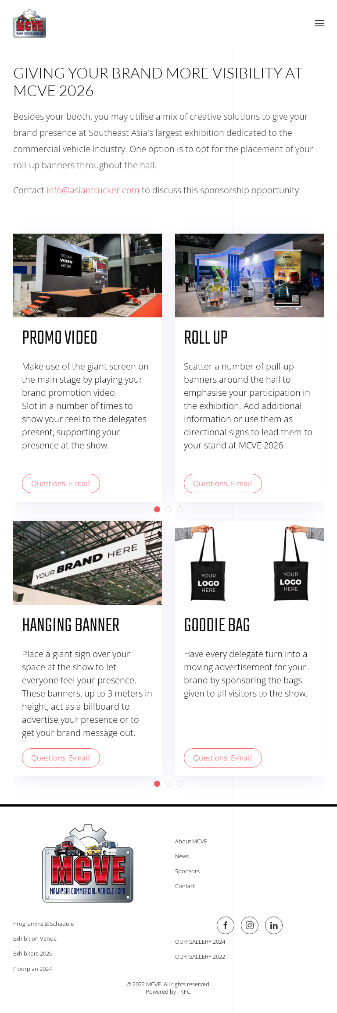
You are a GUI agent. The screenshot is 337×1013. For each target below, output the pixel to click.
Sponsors (185, 871)
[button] (319, 23)
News (180, 856)
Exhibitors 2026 (30, 953)
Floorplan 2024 (30, 969)
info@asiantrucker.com (93, 190)
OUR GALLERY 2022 (198, 956)
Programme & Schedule (41, 924)
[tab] (157, 509)
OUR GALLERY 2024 (198, 941)
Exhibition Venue (33, 938)
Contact (183, 886)
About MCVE (189, 841)
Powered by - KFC (166, 991)
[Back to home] (29, 23)
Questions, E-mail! (61, 483)
